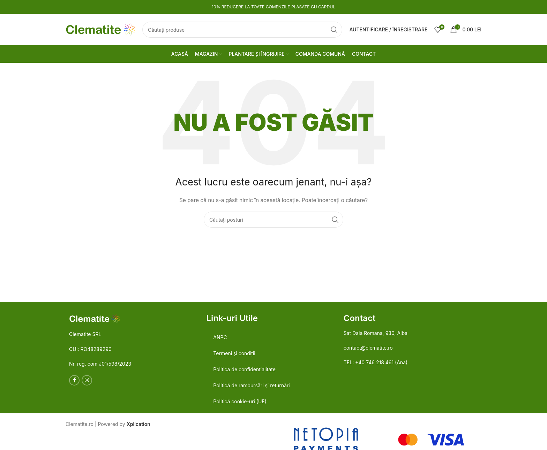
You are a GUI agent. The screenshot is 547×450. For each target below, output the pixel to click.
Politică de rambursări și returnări (251, 385)
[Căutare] (242, 30)
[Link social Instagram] (87, 380)
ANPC (220, 337)
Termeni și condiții (234, 353)
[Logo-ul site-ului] (100, 29)
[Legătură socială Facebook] (74, 380)
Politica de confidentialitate (244, 369)
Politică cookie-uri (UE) (239, 401)
